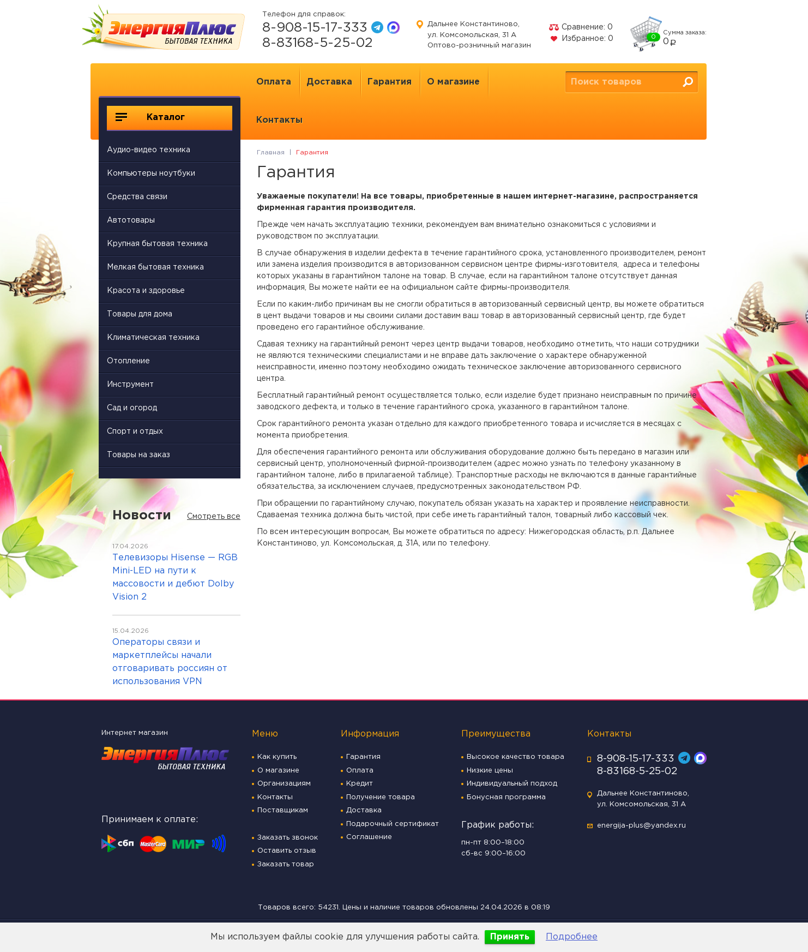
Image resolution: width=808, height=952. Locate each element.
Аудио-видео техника (148, 150)
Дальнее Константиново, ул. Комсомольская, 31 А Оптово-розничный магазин (479, 35)
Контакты (279, 120)
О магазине (453, 82)
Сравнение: (580, 27)
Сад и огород (132, 408)
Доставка (329, 82)
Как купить (277, 757)
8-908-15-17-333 (314, 28)
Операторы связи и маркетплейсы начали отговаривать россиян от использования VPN (169, 662)
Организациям (284, 784)
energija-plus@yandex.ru (641, 826)
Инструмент (130, 384)
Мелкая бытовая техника (155, 267)
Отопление (128, 361)
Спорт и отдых (135, 431)
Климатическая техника (153, 337)
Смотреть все (213, 516)
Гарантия (389, 82)
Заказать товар (285, 864)
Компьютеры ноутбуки (151, 173)
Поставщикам (282, 810)
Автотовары (131, 220)
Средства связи (137, 197)
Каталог (150, 117)
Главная (271, 152)
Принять (509, 937)
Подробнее (572, 937)
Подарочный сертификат (392, 824)
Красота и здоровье (146, 291)
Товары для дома (139, 314)
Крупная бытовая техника (157, 244)
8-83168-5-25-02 (317, 43)
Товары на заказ (138, 455)
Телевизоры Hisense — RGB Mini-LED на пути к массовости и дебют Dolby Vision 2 (175, 577)
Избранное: (580, 38)
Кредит (359, 784)
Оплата (273, 82)
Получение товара (380, 797)
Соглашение (369, 837)
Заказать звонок (287, 838)
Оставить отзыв (286, 851)
